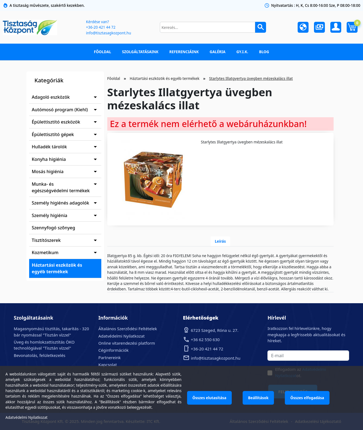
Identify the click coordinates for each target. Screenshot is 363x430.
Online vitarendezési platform (126, 343)
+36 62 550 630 (205, 339)
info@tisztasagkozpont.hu (108, 32)
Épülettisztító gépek (53, 134)
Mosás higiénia (48, 172)
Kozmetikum (45, 252)
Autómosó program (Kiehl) (60, 110)
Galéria (217, 51)
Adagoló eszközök (51, 97)
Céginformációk (113, 350)
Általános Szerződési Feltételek (127, 328)
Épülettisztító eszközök (56, 122)
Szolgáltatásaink (140, 51)
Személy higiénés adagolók (60, 203)
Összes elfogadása (307, 397)
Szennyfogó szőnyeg (53, 228)
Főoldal (102, 51)
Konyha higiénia (49, 159)
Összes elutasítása (210, 397)
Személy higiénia (50, 215)
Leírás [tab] (220, 241)
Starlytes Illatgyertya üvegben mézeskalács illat (251, 78)
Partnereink (109, 357)
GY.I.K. (242, 51)
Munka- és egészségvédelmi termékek (61, 187)
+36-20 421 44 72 (100, 27)
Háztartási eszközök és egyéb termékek (57, 268)
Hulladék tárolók (49, 147)
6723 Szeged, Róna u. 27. (215, 330)
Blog (264, 51)
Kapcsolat (107, 364)
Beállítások (258, 397)
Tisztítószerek (46, 240)
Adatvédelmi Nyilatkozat (121, 336)
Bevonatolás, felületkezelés (39, 355)
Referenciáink (184, 51)
